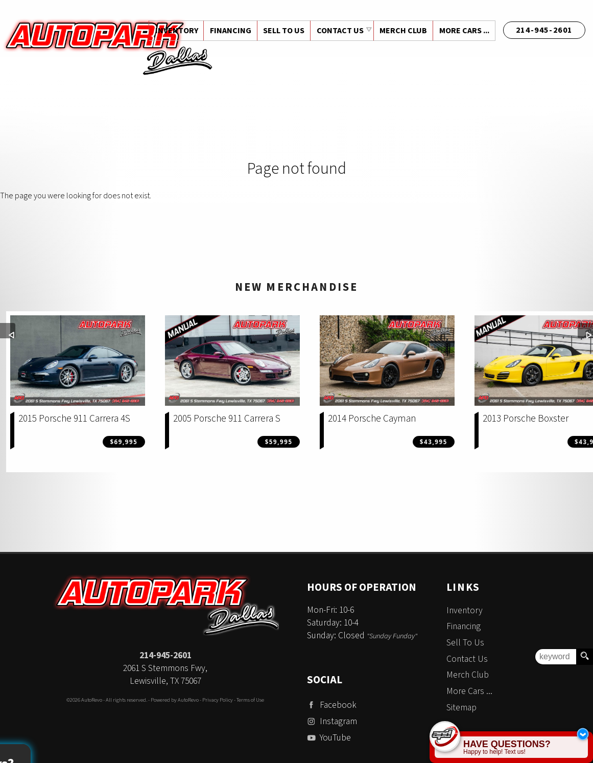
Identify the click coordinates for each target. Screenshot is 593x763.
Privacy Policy (217, 700)
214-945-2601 (165, 655)
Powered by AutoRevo (175, 700)
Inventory (464, 610)
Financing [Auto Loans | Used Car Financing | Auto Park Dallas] (228, 30)
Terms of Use (250, 700)
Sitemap (461, 707)
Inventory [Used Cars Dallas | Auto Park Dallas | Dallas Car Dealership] (173, 30)
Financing (463, 626)
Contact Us (467, 659)
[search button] (584, 657)
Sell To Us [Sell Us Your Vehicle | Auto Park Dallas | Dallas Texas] (282, 30)
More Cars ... (464, 30)
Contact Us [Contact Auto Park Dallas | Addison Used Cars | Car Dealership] (338, 30)
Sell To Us (465, 642)
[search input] (555, 657)
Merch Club (402, 30)
